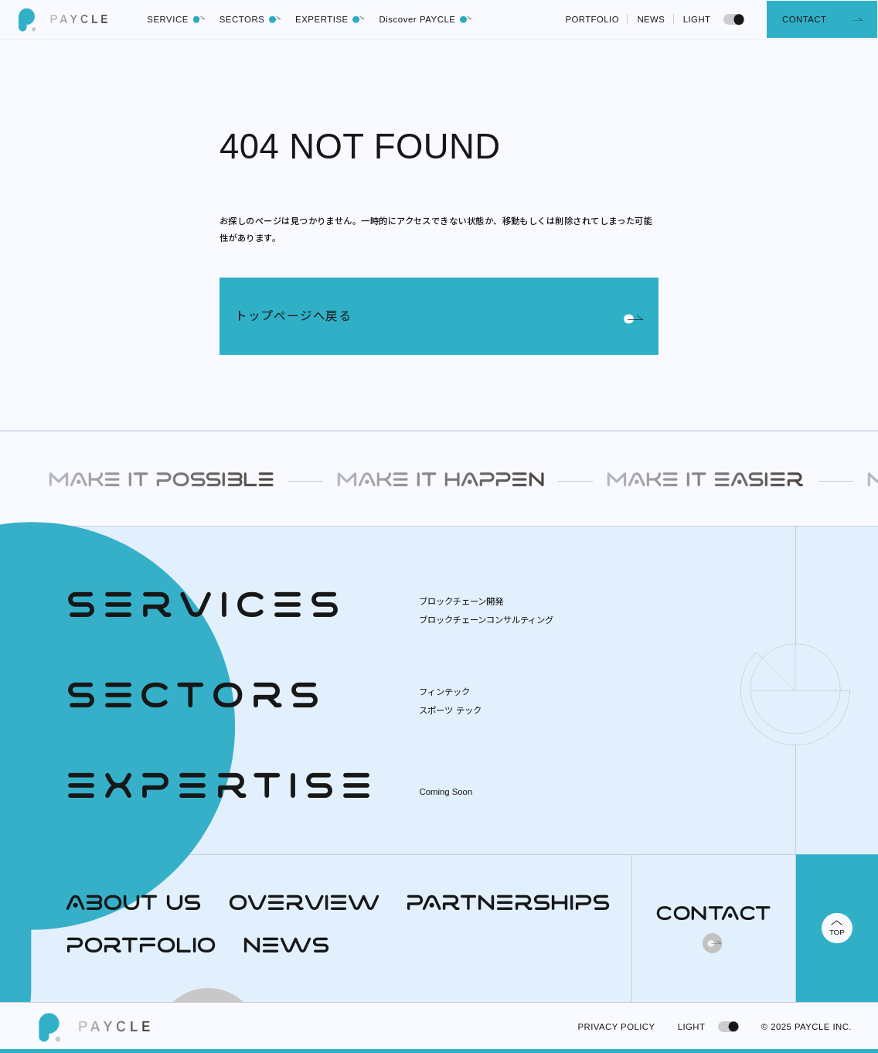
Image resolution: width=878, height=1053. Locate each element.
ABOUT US (134, 905)
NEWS (651, 19)
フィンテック (444, 692)
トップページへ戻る (439, 316)
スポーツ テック (450, 710)
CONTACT (804, 19)
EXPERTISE (330, 19)
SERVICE (176, 19)
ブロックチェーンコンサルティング (486, 620)
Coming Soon (445, 791)
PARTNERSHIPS (508, 905)
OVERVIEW (303, 905)
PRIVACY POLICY (616, 1026)
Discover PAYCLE (426, 19)
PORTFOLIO (592, 19)
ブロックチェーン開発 (461, 601)
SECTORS (251, 19)
